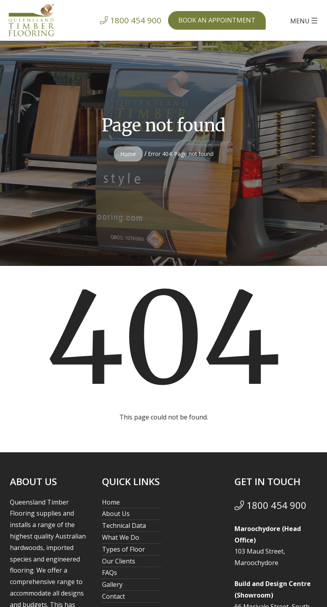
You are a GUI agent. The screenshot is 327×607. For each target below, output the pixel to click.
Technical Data (124, 525)
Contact (113, 596)
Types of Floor (123, 549)
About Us (116, 513)
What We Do (120, 537)
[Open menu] (304, 20)
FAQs (109, 572)
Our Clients (118, 561)
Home (128, 153)
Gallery (112, 584)
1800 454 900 (270, 505)
